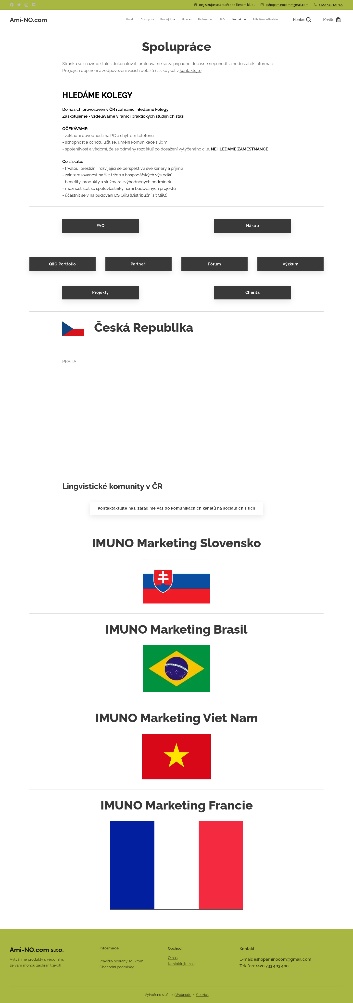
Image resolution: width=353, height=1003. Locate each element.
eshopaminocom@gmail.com (287, 4)
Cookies (202, 995)
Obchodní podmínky (117, 967)
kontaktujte (191, 70)
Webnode (183, 995)
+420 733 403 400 (331, 4)
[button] (302, 20)
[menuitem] (214, 20)
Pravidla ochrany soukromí (122, 961)
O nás (172, 958)
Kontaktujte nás (181, 964)
